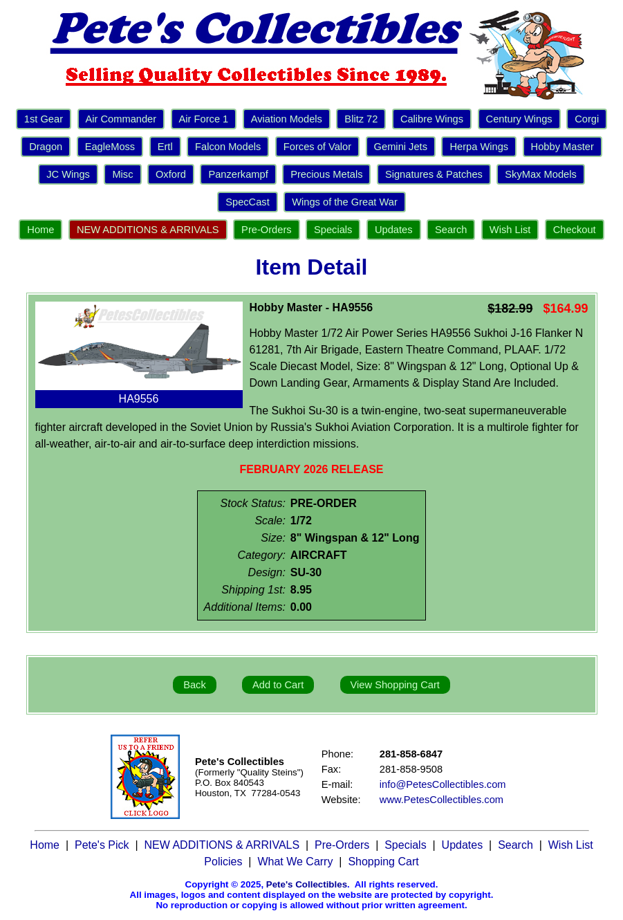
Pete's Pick (102, 845)
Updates (394, 229)
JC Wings (68, 174)
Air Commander (121, 119)
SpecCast (247, 202)
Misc (122, 174)
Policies (223, 861)
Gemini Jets (400, 146)
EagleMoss (110, 146)
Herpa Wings (478, 146)
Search (451, 229)
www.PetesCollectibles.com (441, 799)
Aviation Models (286, 119)
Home (40, 229)
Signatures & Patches (434, 174)
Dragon (45, 146)
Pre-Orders (266, 229)
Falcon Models (228, 146)
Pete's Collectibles (306, 884)
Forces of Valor (317, 146)
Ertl (165, 146)
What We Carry (295, 861)
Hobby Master (562, 146)
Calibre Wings (431, 119)
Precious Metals (326, 174)
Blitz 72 (361, 119)
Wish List (510, 229)
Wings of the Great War (345, 202)
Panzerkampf (238, 174)
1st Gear (43, 119)
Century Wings (519, 119)
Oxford (171, 174)
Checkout (574, 229)
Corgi (587, 119)
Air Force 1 (204, 119)
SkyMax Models (540, 174)
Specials (333, 229)
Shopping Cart (383, 861)
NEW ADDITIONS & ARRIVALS (148, 229)
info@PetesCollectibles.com (443, 784)
